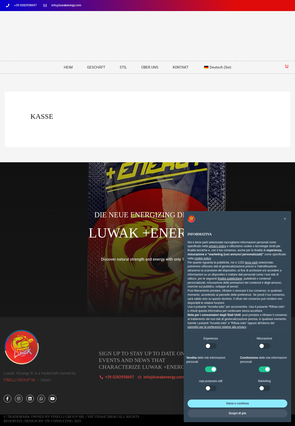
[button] (285, 219)
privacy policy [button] (217, 246)
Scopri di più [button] (237, 413)
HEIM (68, 67)
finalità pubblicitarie (230, 278)
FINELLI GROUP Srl (20, 380)
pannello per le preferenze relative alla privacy (217, 327)
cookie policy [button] (203, 258)
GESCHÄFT (96, 67)
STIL (123, 67)
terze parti (251, 262)
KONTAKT (181, 67)
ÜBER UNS (149, 67)
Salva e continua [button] (237, 403)
